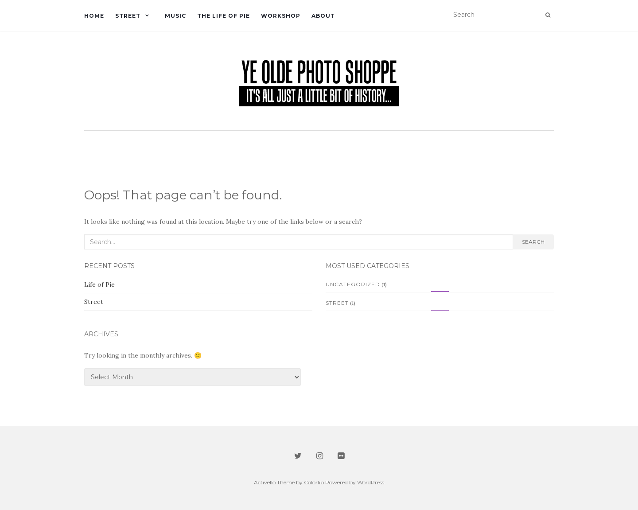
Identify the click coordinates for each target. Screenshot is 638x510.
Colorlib (314, 482)
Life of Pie (99, 284)
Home (94, 15)
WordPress (370, 482)
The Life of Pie (223, 15)
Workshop (280, 15)
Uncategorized (353, 284)
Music (175, 15)
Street (127, 15)
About (323, 15)
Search (533, 241)
